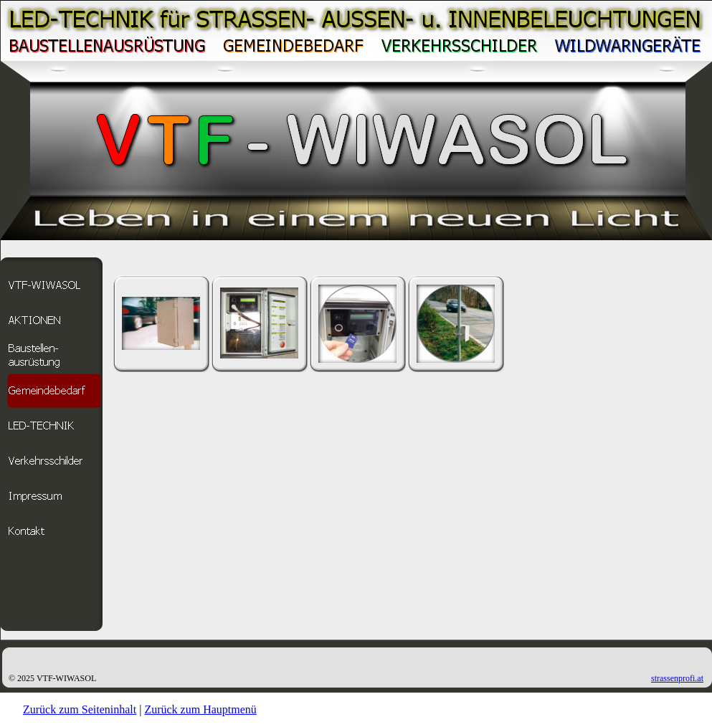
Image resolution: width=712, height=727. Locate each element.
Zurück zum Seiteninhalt (79, 709)
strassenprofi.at (677, 678)
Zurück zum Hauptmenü (200, 709)
